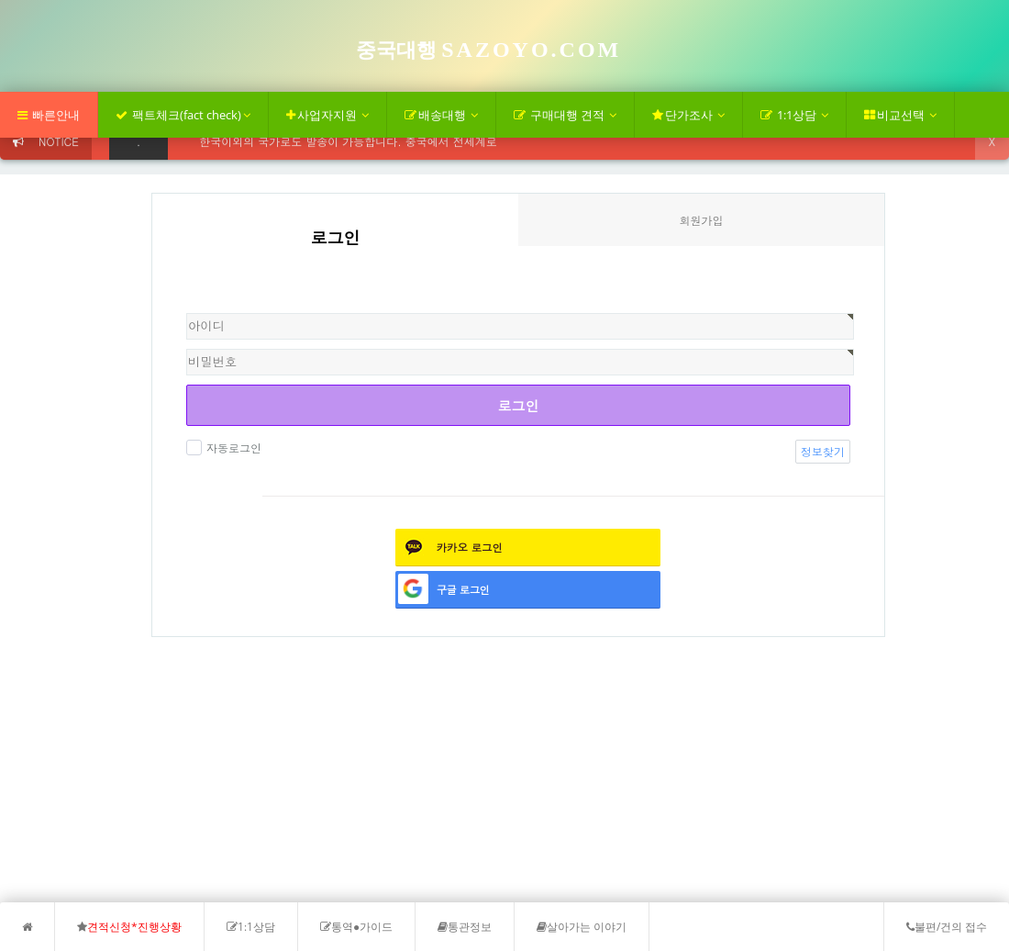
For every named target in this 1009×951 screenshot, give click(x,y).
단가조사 (688, 114)
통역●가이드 (356, 926)
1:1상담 (794, 114)
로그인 (518, 405)
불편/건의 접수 (946, 926)
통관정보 (465, 926)
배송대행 (441, 114)
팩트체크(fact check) (183, 114)
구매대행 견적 (565, 114)
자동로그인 (231, 447)
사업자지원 (327, 114)
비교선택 (900, 114)
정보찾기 (823, 451)
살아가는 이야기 (581, 926)
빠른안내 (48, 114)
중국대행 (489, 50)
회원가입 (702, 220)
